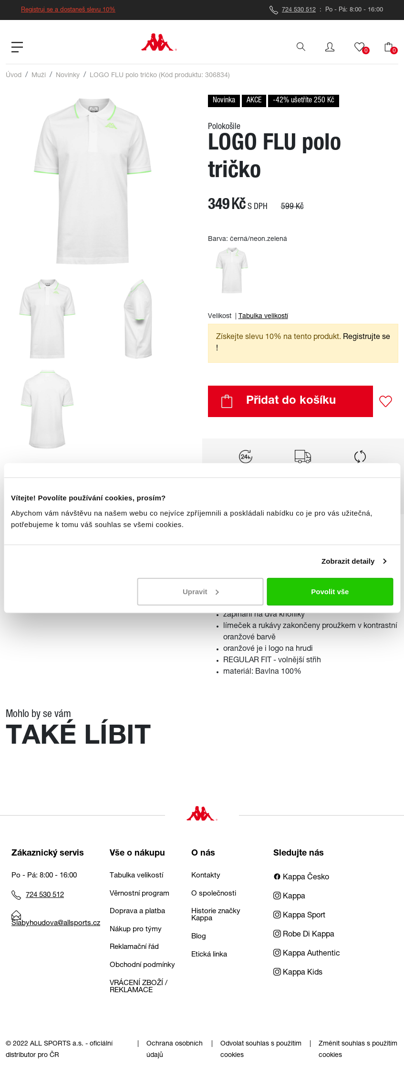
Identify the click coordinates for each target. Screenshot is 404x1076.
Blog (198, 936)
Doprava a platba (137, 911)
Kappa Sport (299, 916)
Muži (38, 75)
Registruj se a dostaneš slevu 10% (68, 10)
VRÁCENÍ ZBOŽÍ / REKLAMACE (138, 987)
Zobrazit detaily (348, 561)
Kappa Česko (301, 878)
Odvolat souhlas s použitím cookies (260, 1050)
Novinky (68, 75)
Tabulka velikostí (263, 316)
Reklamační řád (134, 947)
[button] (329, 47)
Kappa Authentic (306, 954)
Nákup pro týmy (136, 929)
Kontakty (205, 875)
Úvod (13, 75)
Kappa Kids (297, 973)
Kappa (289, 897)
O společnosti (213, 893)
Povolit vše (330, 591)
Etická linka (209, 954)
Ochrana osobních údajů (174, 1050)
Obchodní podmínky (142, 965)
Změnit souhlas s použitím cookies (358, 1050)
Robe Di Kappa (303, 935)
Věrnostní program (139, 893)
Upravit (201, 591)
